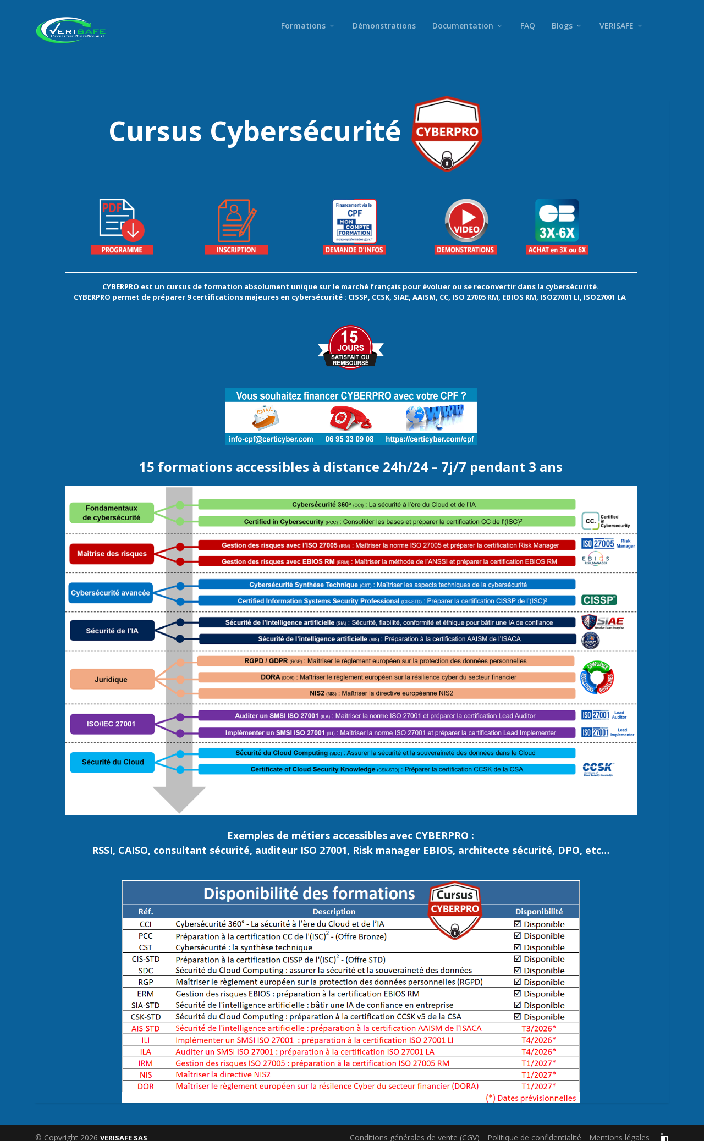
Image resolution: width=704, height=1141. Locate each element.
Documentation (462, 34)
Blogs (562, 34)
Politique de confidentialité (534, 1128)
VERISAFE (617, 34)
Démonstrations (384, 34)
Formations (303, 34)
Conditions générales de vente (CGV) (415, 1128)
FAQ (527, 34)
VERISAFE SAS (123, 1128)
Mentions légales (619, 1128)
